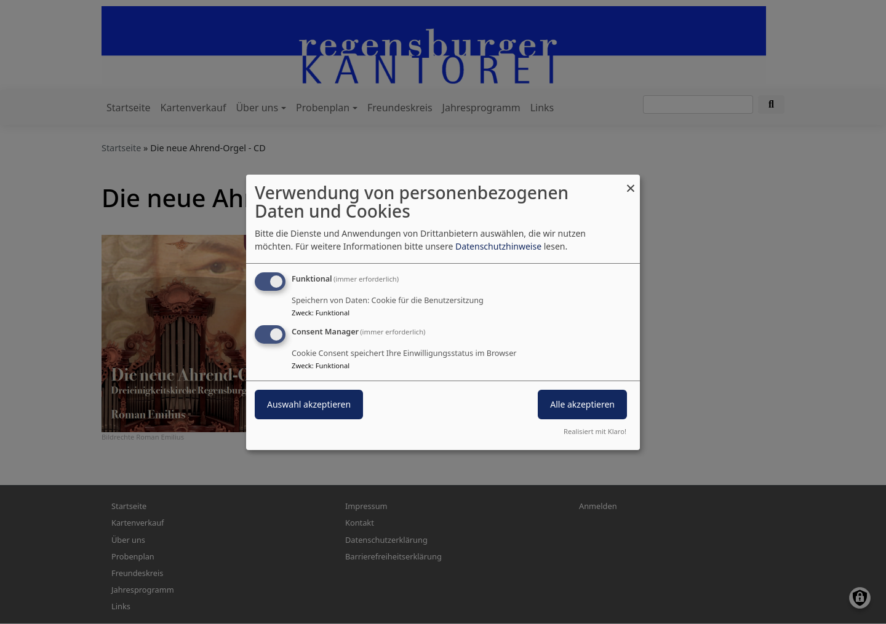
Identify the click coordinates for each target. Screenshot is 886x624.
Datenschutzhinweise (498, 246)
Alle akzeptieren (582, 404)
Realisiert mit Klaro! (595, 431)
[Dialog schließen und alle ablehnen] (630, 181)
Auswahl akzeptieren (309, 404)
